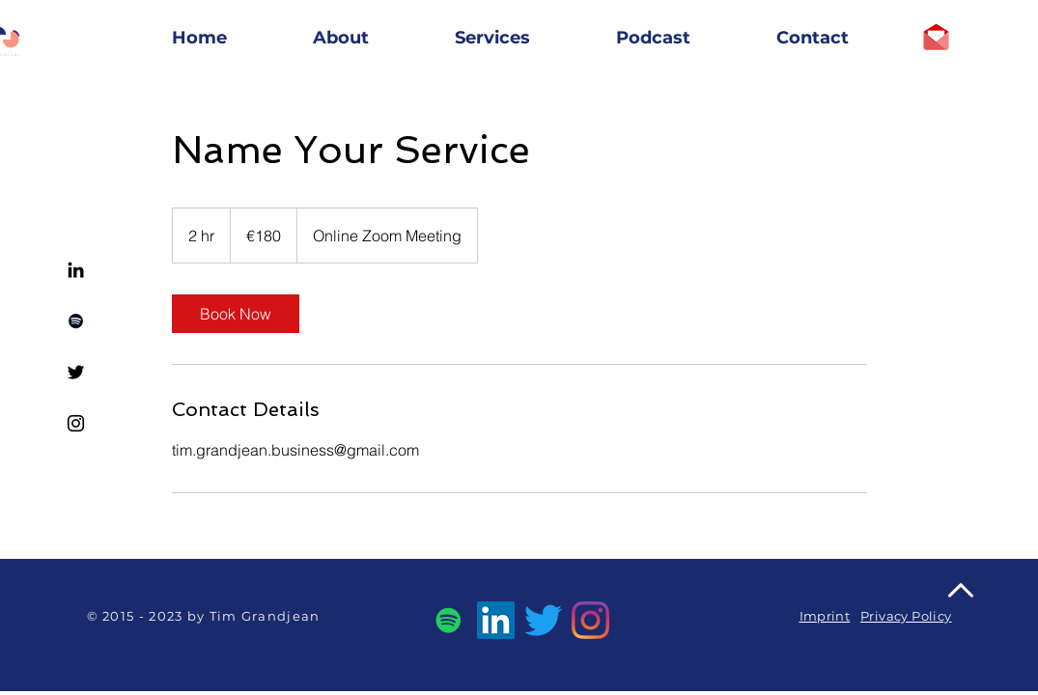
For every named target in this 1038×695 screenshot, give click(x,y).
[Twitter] (76, 372)
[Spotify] (76, 321)
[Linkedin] (76, 270)
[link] (235, 313)
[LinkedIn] (496, 620)
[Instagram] (76, 423)
